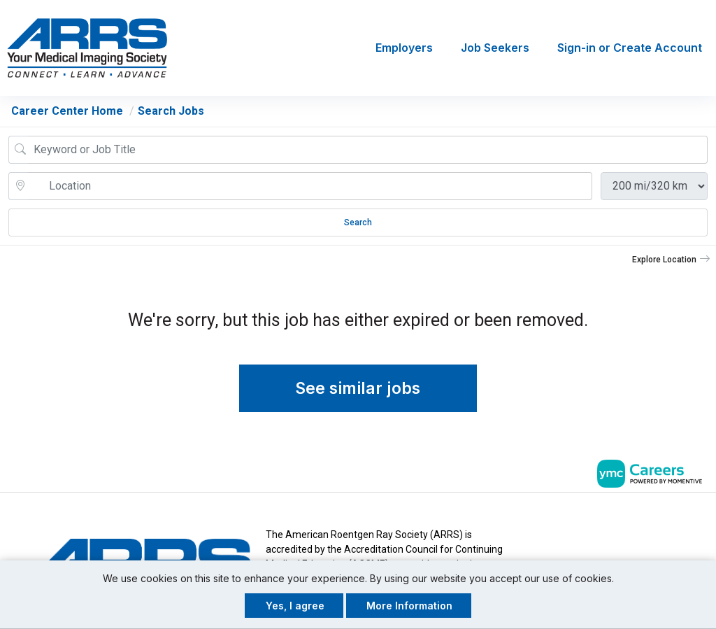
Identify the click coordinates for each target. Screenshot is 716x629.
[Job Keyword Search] (368, 150)
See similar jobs (358, 389)
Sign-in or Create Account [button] (629, 48)
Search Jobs (171, 111)
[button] (671, 259)
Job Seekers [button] (495, 48)
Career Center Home (67, 111)
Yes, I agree (295, 606)
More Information (409, 606)
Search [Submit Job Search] (358, 222)
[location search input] (310, 186)
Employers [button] (404, 48)
